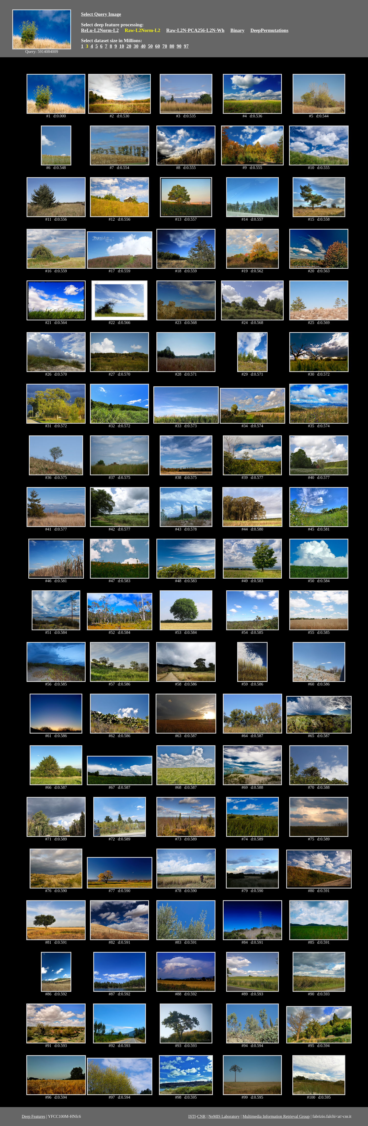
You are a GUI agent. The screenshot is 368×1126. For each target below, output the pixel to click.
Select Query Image (101, 14)
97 (186, 46)
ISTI (192, 1116)
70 (164, 46)
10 (121, 46)
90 (179, 46)
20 (128, 46)
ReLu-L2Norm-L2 (100, 30)
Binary (237, 30)
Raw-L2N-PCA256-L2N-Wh (195, 30)
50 (150, 46)
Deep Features (33, 1116)
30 (136, 46)
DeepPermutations (269, 30)
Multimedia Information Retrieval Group (276, 1116)
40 (143, 46)
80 (171, 46)
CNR (201, 1116)
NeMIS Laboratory (224, 1116)
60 (157, 46)
